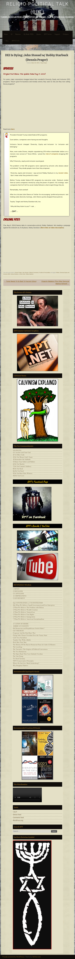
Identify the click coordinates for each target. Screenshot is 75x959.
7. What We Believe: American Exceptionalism (28, 619)
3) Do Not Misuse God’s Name (23, 457)
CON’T (14, 211)
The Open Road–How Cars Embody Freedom (28, 654)
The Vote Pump (18, 656)
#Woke (57, 272)
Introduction (17, 450)
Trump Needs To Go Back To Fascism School (20, 281)
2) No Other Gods (18, 455)
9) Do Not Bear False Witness (22, 473)
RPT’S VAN (15, 41)
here (12, 129)
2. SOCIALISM (18, 591)
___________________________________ (26, 600)
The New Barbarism (19, 651)
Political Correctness (34, 272)
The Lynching (17, 647)
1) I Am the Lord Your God (22, 452)
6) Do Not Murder (19, 464)
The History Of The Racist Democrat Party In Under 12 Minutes (34, 645)
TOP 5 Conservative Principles (23, 661)
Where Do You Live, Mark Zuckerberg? (26, 663)
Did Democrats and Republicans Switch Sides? (28, 628)
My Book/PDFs (29, 34)
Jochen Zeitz (22, 274)
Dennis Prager (18, 272)
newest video (63, 172)
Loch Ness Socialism (20, 638)
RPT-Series (48, 34)
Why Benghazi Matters (20, 665)
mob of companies (52, 153)
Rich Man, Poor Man (19, 642)
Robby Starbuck (29, 274)
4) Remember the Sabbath (21, 459)
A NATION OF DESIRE (20, 624)
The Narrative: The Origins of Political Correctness (30, 649)
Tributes (66, 34)
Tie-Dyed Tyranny (19, 658)
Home (6, 34)
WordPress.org (18, 820)
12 (11, 34)
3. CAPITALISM (18, 593)
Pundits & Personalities (44, 272)
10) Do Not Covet (18, 476)
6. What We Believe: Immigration (24, 617)
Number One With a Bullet (22, 640)
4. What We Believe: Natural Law (24, 612)
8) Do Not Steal (18, 469)
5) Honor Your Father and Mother (24, 462)
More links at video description (52, 228)
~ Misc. (6, 41)
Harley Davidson (15, 274)
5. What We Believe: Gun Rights (23, 614)
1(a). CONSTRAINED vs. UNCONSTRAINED (28, 603)
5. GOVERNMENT (19, 598)
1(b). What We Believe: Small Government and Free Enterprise (34, 605)
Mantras (18, 34)
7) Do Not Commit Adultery (22, 466)
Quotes (38, 34)
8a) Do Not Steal (18, 471)
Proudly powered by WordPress (13, 957)
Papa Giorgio (44, 62)
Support (57, 34)
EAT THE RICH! (18, 631)
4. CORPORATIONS (19, 596)
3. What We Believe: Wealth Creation (25, 610)
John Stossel (25, 272)
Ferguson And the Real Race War (24, 633)
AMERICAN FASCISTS (21, 626)
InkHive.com (36, 957)
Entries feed (17, 815)
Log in (15, 812)
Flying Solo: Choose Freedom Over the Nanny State (30, 635)
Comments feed (18, 817)
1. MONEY (16, 589)
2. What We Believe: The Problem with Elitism (28, 607)
